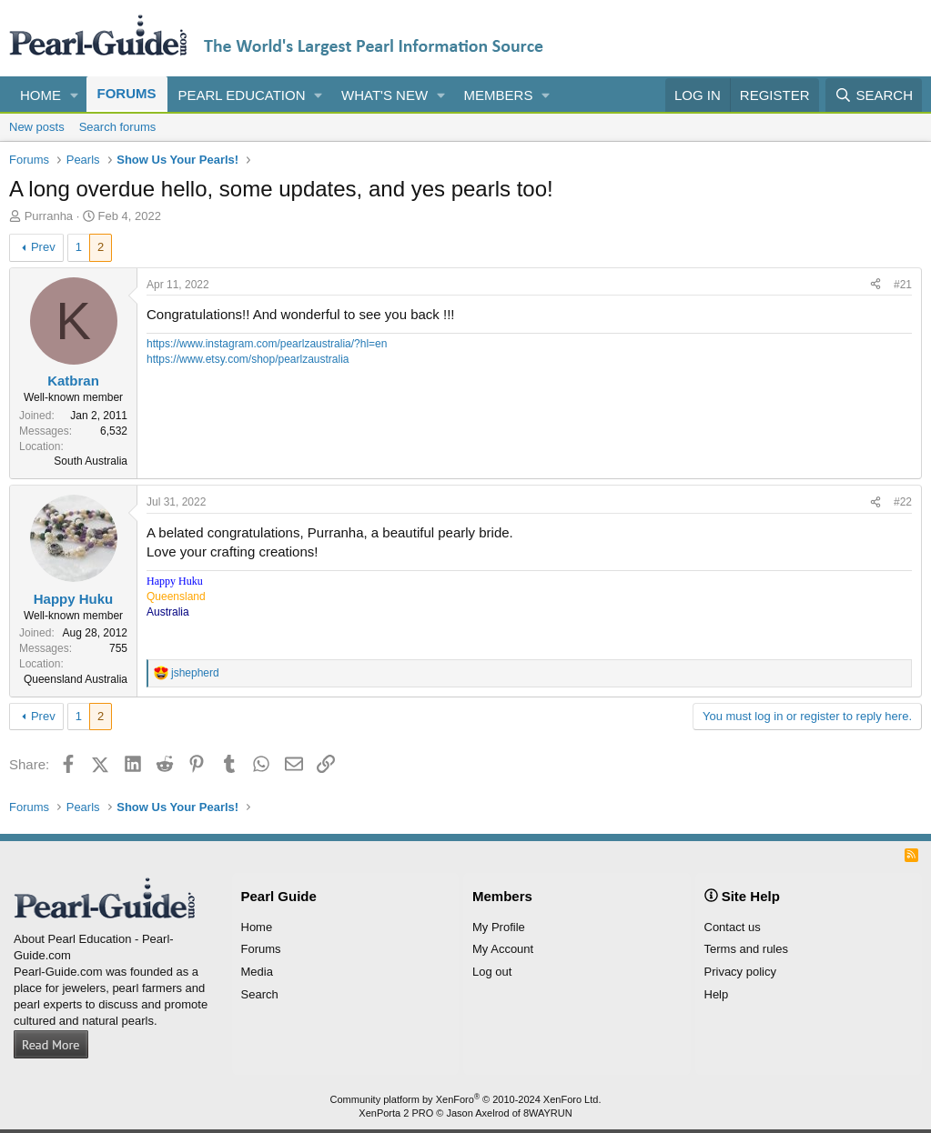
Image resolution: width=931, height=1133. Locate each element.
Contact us (732, 927)
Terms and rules (746, 949)
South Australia (90, 461)
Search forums (118, 127)
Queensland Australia (75, 679)
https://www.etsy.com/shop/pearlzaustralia (248, 359)
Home (40, 95)
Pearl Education (242, 95)
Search (259, 994)
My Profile (498, 927)
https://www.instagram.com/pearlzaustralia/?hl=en (267, 343)
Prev (43, 247)
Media (257, 971)
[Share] (875, 285)
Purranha (49, 216)
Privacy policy (740, 971)
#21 (903, 284)
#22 (903, 502)
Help (716, 994)
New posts (37, 127)
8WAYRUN (547, 1113)
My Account (502, 949)
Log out (491, 971)
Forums (127, 93)
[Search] (873, 95)
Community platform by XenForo (466, 1099)
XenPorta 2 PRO (396, 1113)
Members (498, 95)
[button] (74, 95)
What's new (384, 95)
